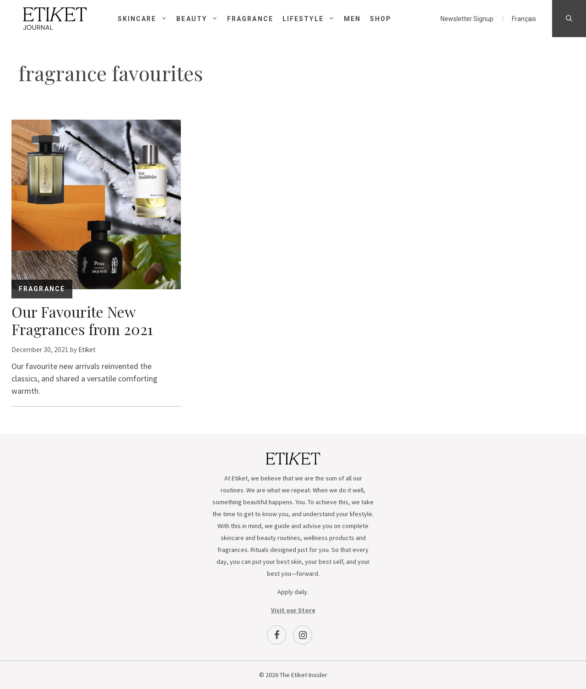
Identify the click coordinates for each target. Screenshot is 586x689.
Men (352, 18)
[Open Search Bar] (569, 18)
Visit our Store (293, 610)
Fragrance (250, 18)
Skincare (147, 19)
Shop (380, 18)
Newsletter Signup (467, 18)
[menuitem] (524, 19)
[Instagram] (302, 635)
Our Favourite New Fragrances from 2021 (82, 320)
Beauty (201, 19)
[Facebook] (276, 635)
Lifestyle (313, 19)
